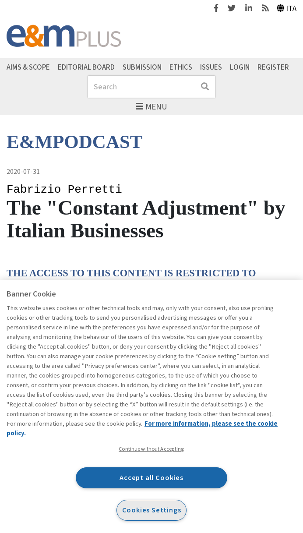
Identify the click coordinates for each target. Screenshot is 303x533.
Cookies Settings (151, 510)
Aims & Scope (28, 67)
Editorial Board (86, 67)
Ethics (180, 67)
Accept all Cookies (151, 478)
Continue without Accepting (151, 449)
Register (273, 67)
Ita (287, 8)
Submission (142, 67)
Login (240, 67)
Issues (211, 67)
